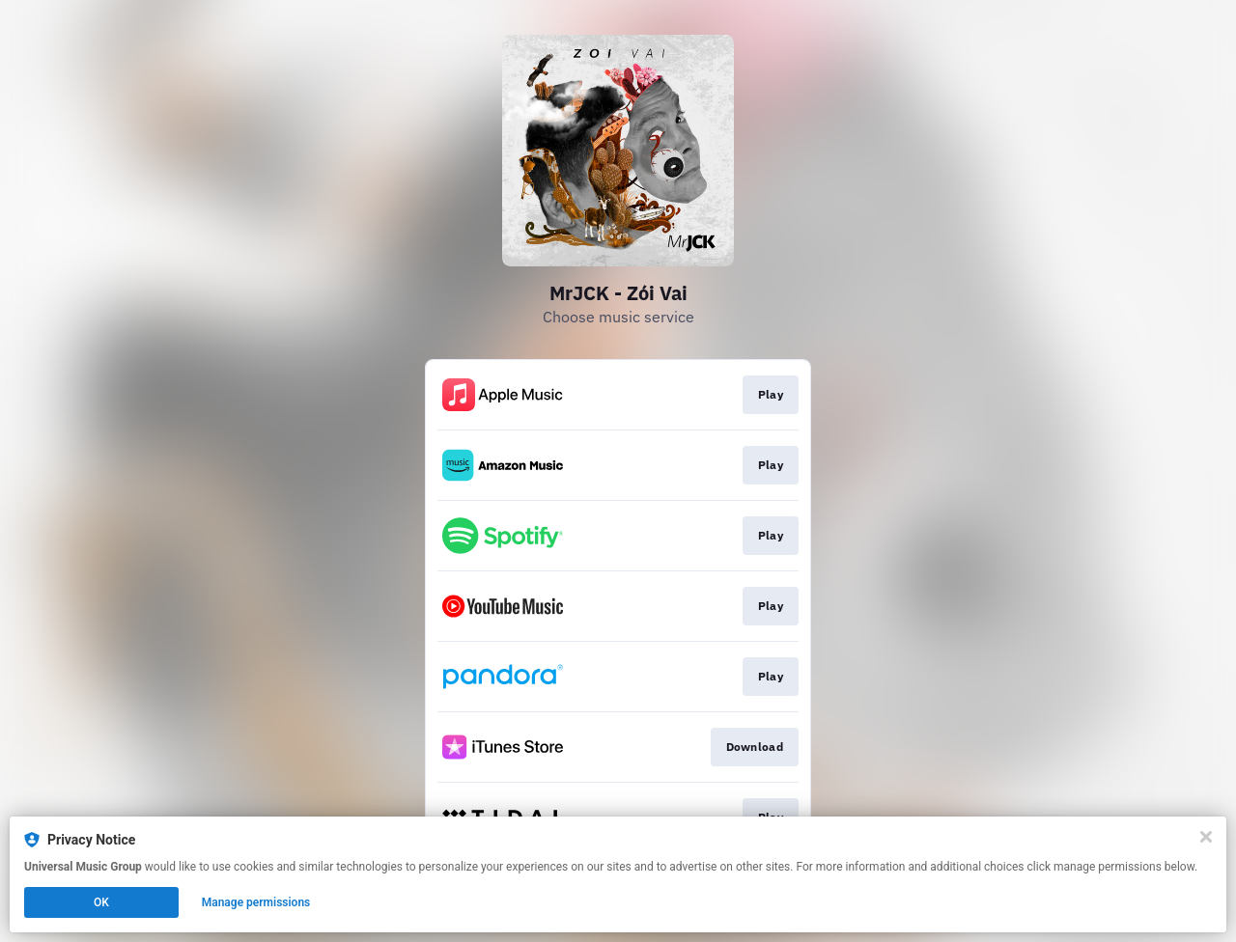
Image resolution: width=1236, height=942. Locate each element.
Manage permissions (256, 902)
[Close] (1206, 836)
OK (101, 902)
